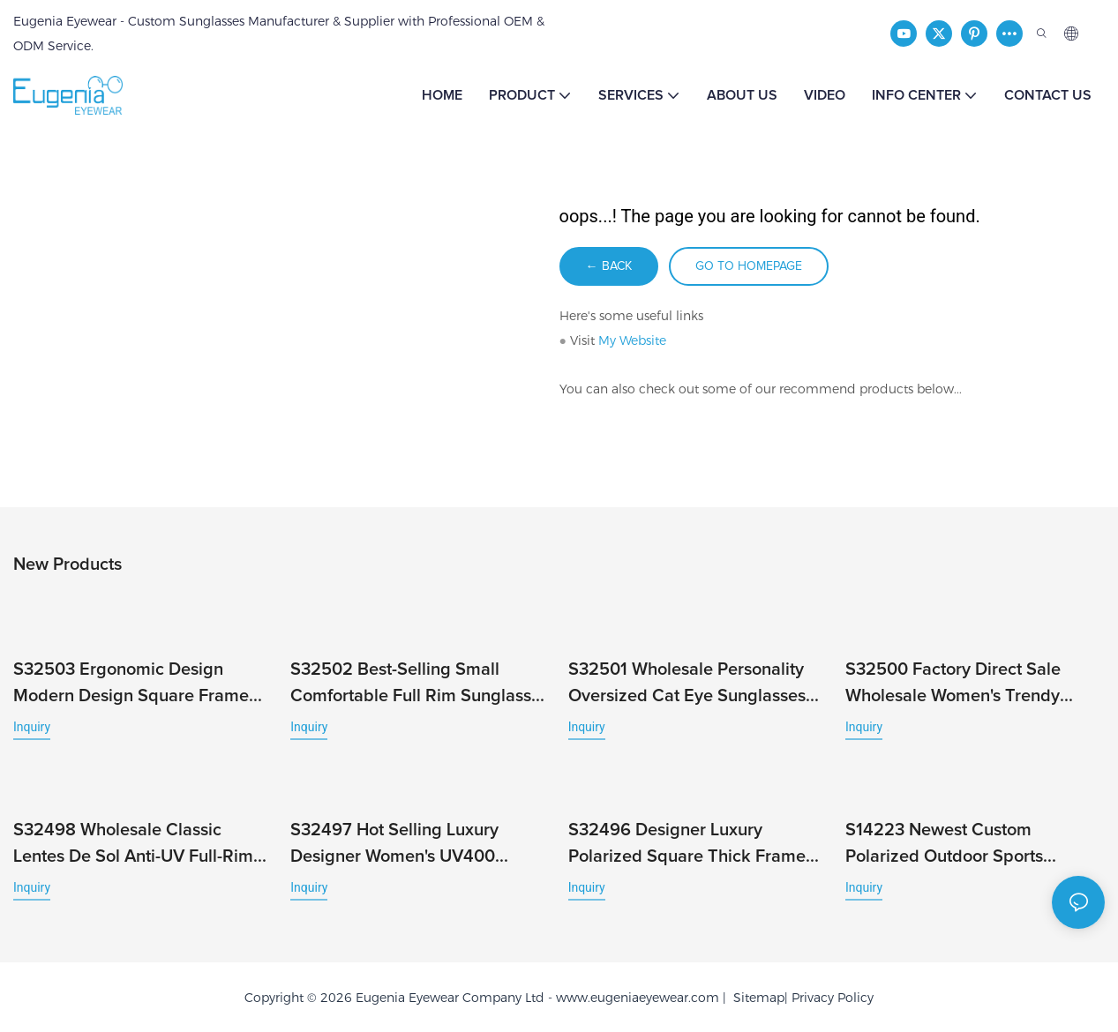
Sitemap (755, 998)
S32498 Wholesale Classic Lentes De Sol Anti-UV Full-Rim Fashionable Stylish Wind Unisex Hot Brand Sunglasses (139, 845)
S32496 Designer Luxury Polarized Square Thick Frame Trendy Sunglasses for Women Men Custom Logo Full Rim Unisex (687, 845)
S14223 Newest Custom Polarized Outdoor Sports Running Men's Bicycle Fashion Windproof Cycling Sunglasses (965, 845)
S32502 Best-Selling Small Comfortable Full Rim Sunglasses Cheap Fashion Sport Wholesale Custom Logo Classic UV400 (419, 685)
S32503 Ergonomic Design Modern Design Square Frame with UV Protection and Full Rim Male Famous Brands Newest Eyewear (136, 685)
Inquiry (31, 727)
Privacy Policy (833, 998)
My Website (632, 340)
